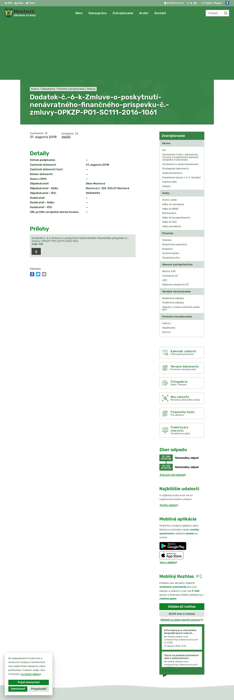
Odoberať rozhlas (182, 547)
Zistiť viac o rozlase (182, 554)
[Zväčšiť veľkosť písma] (195, 3)
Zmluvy (66, 77)
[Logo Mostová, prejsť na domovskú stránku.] (20, 13)
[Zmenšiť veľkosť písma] (188, 3)
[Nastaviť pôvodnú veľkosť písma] (191, 3)
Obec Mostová (165, 692)
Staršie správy (170, 610)
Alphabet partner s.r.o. (121, 692)
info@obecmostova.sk (200, 672)
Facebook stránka (198, 675)
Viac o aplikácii (168, 502)
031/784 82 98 (196, 669)
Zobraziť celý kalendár (173, 415)
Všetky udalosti (169, 445)
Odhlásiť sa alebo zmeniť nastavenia (181, 560)
